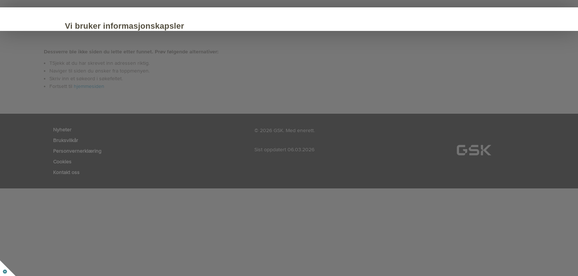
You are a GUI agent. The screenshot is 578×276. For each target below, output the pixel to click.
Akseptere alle (111, 89)
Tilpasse (167, 89)
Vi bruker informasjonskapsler (141, 26)
